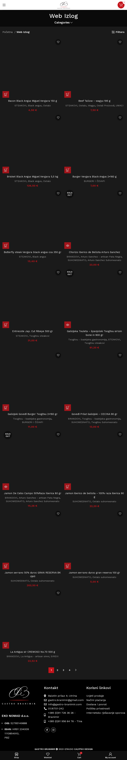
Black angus (34, 52)
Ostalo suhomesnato (105, 484)
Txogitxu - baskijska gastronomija (87, 322)
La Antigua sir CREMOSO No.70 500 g (32, 613)
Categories (62, 22)
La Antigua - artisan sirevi (35, 618)
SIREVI (56, 618)
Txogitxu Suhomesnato (105, 398)
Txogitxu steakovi (39, 318)
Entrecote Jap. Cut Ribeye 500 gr (33, 314)
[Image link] (21, 658)
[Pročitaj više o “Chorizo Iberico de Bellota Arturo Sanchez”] (67, 249)
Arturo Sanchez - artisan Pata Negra (101, 260)
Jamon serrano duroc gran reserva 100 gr (94, 578)
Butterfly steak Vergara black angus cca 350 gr (33, 237)
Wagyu (96, 105)
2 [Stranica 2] (57, 632)
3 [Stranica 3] (63, 632)
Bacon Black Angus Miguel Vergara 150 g (32, 48)
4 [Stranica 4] (69, 632)
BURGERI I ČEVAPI (94, 184)
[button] (5, 41)
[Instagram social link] (53, 691)
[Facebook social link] (47, 691)
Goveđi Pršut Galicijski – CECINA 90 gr (94, 390)
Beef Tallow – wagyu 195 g (94, 100)
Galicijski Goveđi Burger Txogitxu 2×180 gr (32, 341)
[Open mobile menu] (4, 5)
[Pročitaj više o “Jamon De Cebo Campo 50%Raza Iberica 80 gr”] (5, 410)
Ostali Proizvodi (110, 105)
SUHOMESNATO (75, 263)
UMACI (94, 108)
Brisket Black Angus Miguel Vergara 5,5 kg (32, 180)
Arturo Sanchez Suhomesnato (105, 263)
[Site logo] (63, 4)
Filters (120, 32)
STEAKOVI (20, 52)
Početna (8, 32)
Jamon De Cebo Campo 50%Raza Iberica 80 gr (32, 416)
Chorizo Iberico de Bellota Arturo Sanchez (94, 255)
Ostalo (48, 52)
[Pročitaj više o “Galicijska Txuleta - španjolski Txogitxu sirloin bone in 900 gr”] (67, 308)
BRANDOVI (70, 260)
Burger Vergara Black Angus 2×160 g (94, 180)
